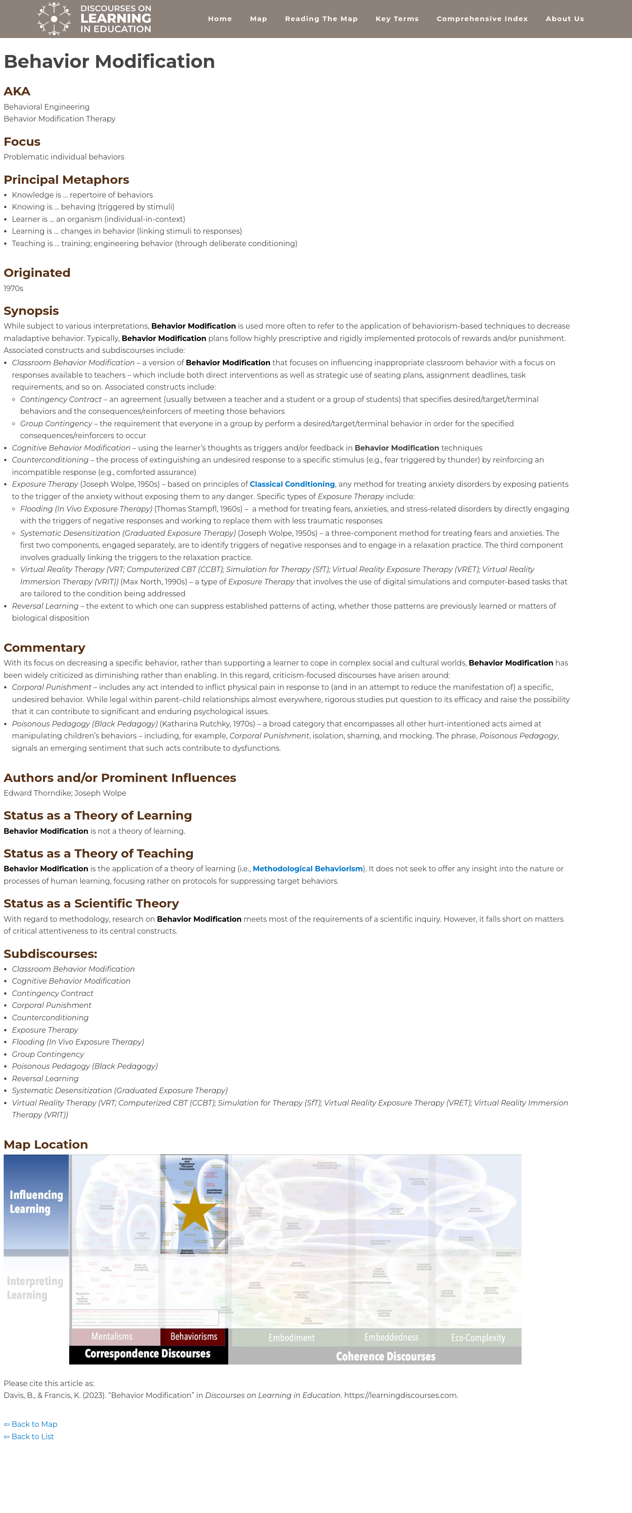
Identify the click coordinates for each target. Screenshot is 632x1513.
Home (220, 18)
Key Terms (397, 18)
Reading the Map (321, 18)
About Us (565, 18)
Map (258, 18)
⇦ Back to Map (30, 1424)
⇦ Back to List (29, 1436)
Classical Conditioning (292, 484)
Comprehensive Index (482, 18)
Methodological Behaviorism (308, 868)
